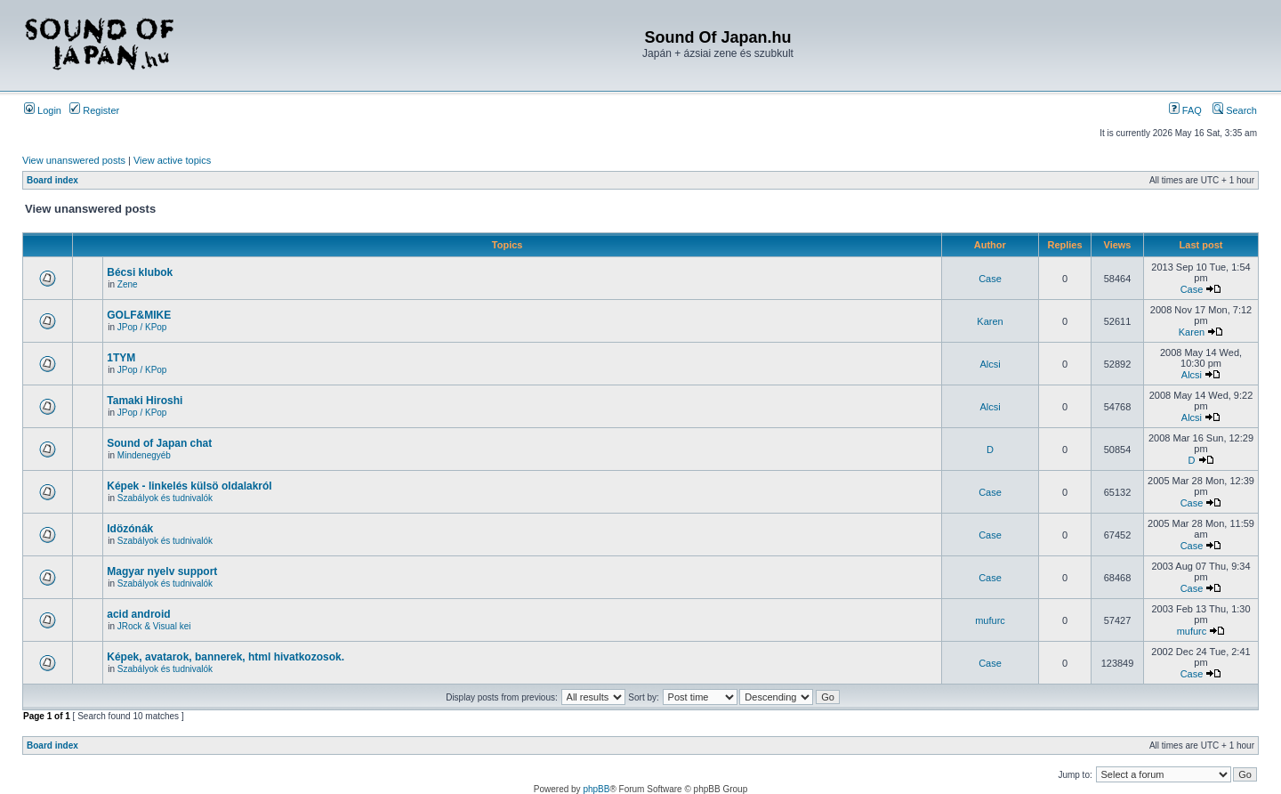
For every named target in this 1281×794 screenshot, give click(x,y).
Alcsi (989, 364)
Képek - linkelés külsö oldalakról (189, 486)
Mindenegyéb (144, 455)
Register (94, 110)
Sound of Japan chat (159, 443)
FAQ (1185, 110)
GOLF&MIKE (139, 315)
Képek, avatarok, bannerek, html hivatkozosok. (225, 657)
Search (1235, 110)
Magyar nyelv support (162, 571)
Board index (52, 180)
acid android (138, 614)
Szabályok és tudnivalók (165, 498)
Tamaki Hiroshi (144, 400)
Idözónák (130, 529)
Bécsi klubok (140, 272)
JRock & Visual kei (154, 626)
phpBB (596, 789)
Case (990, 278)
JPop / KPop (142, 327)
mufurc (990, 620)
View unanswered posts (73, 160)
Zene (127, 284)
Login (42, 110)
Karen (990, 321)
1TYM (121, 358)
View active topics (172, 160)
